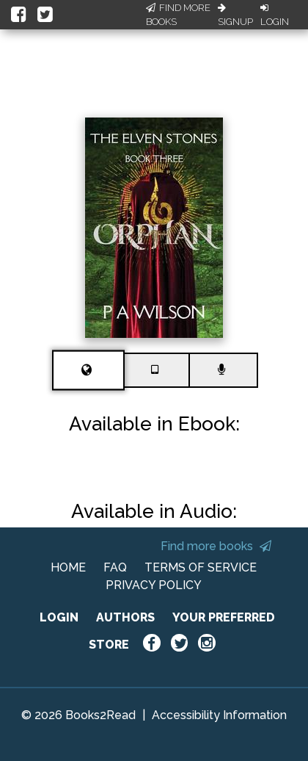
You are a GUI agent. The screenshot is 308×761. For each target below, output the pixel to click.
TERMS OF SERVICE (200, 567)
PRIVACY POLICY (154, 585)
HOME (68, 567)
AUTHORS (125, 617)
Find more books (216, 546)
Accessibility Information (219, 715)
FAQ (115, 567)
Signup (235, 15)
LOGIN (59, 617)
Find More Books (178, 15)
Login (274, 15)
